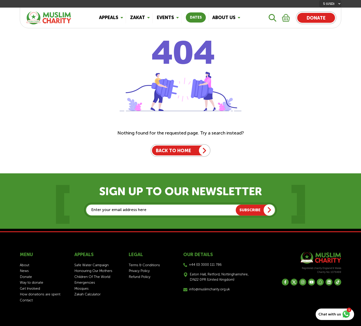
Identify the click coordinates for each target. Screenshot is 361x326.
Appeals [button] (108, 17)
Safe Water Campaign (91, 265)
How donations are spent (40, 294)
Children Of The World (92, 277)
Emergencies (84, 282)
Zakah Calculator (87, 294)
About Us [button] (224, 17)
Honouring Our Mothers (93, 271)
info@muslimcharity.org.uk (209, 289)
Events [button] (165, 17)
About (24, 265)
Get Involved (30, 288)
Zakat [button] (137, 17)
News (24, 271)
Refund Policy (139, 277)
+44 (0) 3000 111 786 (205, 265)
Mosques (81, 288)
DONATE (316, 18)
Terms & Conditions (144, 265)
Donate (26, 277)
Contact (26, 300)
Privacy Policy (139, 271)
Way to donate (31, 282)
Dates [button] (196, 17)
